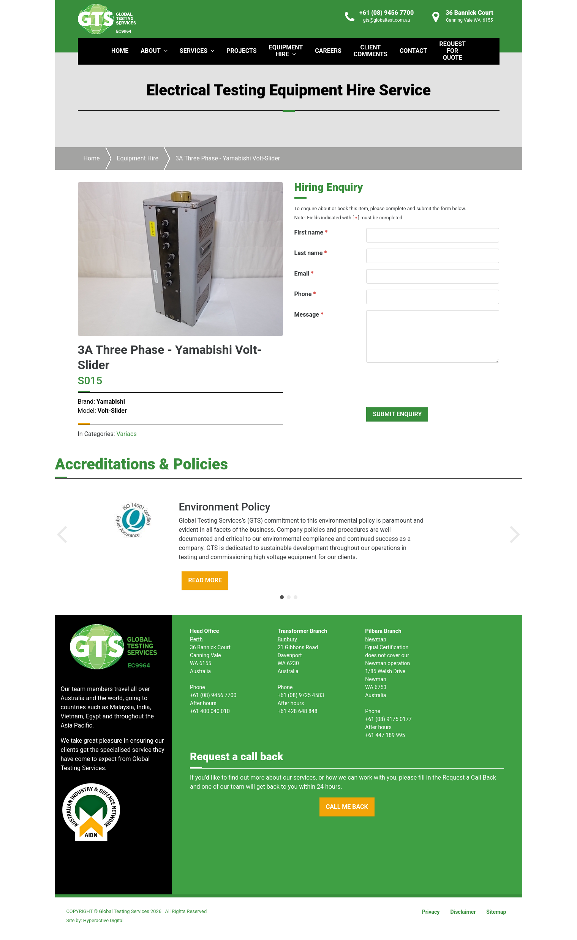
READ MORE (205, 580)
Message (306, 314)
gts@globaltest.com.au (386, 20)
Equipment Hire (137, 158)
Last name (308, 253)
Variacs (127, 434)
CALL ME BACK (347, 806)
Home (92, 158)
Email (302, 273)
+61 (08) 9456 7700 (386, 12)
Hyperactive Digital (103, 920)
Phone (303, 294)
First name (309, 232)
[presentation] (424, 383)
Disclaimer (463, 912)
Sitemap (496, 912)
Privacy (431, 912)
